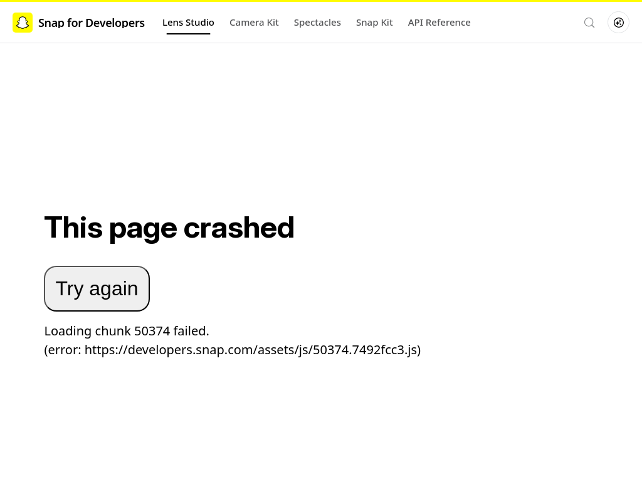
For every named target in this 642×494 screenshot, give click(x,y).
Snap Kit (374, 22)
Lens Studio (188, 22)
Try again (96, 288)
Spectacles (317, 22)
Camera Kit (254, 22)
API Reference (439, 22)
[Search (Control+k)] (589, 22)
